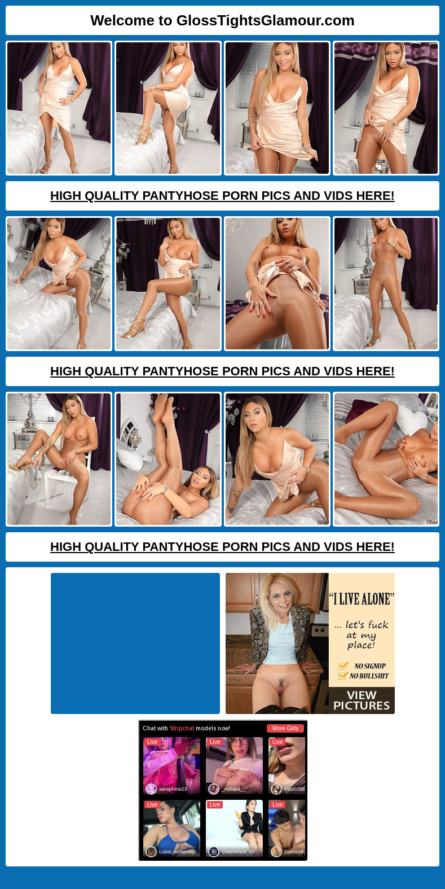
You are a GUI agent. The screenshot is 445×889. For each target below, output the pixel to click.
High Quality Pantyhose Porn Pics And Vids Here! (222, 196)
